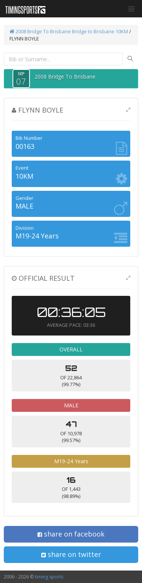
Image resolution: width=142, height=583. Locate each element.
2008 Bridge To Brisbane (40, 31)
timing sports (49, 577)
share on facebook (71, 533)
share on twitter (71, 554)
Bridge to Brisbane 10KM (100, 31)
